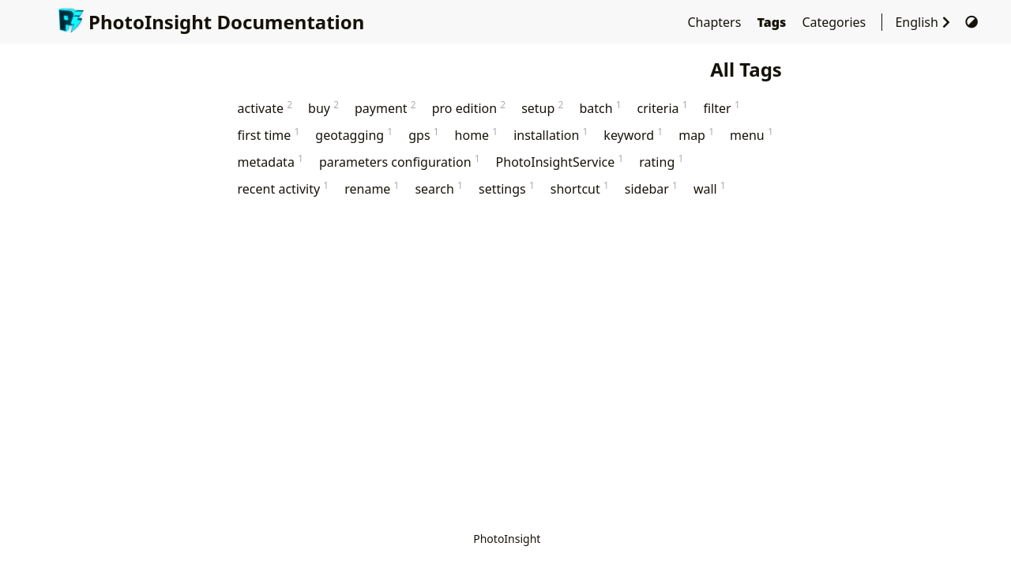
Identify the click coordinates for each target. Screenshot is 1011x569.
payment (385, 108)
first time (269, 135)
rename (371, 188)
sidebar (651, 188)
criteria (662, 108)
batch (600, 108)
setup (542, 108)
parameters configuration (399, 162)
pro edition (469, 108)
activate (265, 108)
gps (423, 135)
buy (323, 108)
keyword (633, 135)
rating (661, 162)
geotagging (354, 135)
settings (507, 188)
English (926, 22)
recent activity (283, 188)
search (439, 188)
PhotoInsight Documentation (210, 22)
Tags (773, 22)
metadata (270, 162)
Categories (835, 22)
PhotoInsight (506, 538)
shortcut (580, 188)
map (696, 135)
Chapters (715, 22)
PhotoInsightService (560, 162)
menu (751, 135)
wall (709, 188)
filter (722, 108)
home (476, 135)
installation (550, 135)
